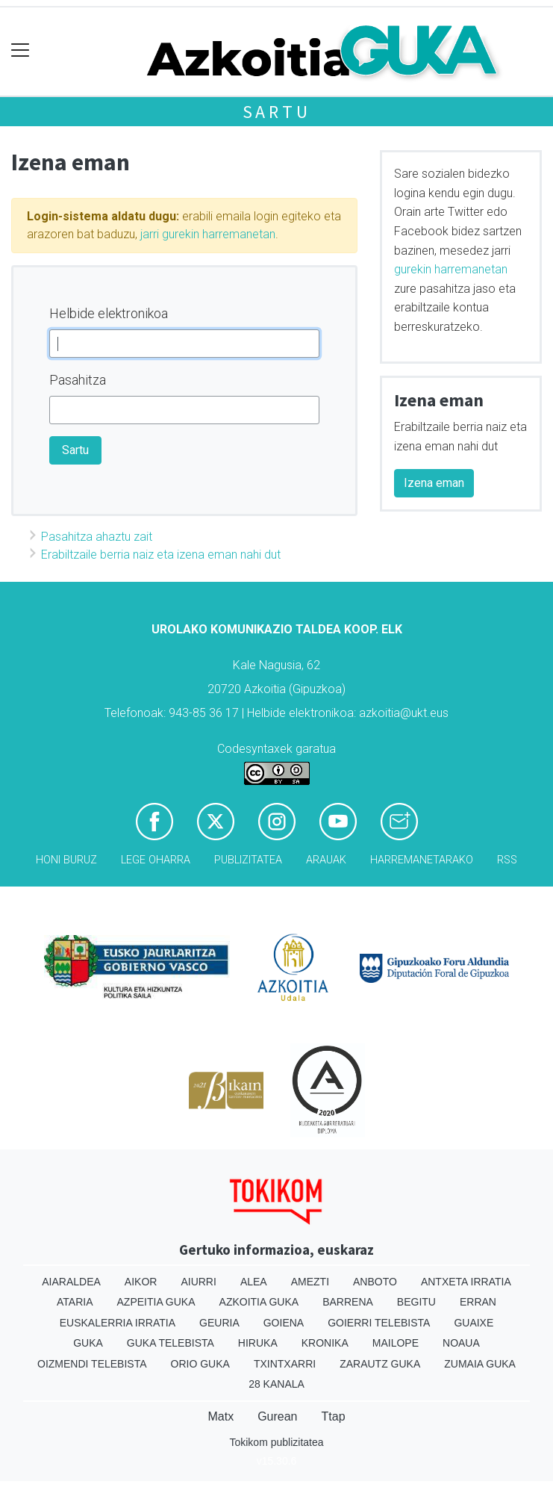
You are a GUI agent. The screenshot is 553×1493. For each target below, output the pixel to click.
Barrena (347, 1302)
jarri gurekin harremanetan (207, 234)
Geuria (219, 1323)
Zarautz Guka (380, 1364)
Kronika (325, 1343)
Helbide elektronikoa (108, 313)
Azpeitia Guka (156, 1302)
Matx (220, 1416)
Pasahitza (77, 380)
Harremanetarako (421, 860)
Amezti (310, 1282)
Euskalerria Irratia (117, 1323)
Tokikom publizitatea (276, 1442)
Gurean (277, 1416)
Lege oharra (155, 860)
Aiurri (198, 1282)
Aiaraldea (71, 1282)
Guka (88, 1343)
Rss (507, 860)
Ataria (75, 1302)
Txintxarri (285, 1364)
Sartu (277, 111)
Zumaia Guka (480, 1364)
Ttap (334, 1416)
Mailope (395, 1343)
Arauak (326, 860)
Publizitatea (248, 860)
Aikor (141, 1282)
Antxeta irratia (466, 1282)
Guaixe (473, 1323)
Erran (478, 1302)
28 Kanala (276, 1384)
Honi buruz (66, 860)
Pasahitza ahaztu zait (96, 537)
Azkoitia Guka (259, 1302)
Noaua (461, 1343)
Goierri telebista (379, 1323)
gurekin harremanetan (450, 269)
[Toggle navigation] (20, 50)
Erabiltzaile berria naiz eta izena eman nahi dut (161, 554)
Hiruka (258, 1343)
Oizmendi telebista (92, 1364)
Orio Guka (200, 1364)
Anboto (375, 1282)
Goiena (283, 1323)
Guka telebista (170, 1343)
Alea (253, 1282)
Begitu (416, 1302)
